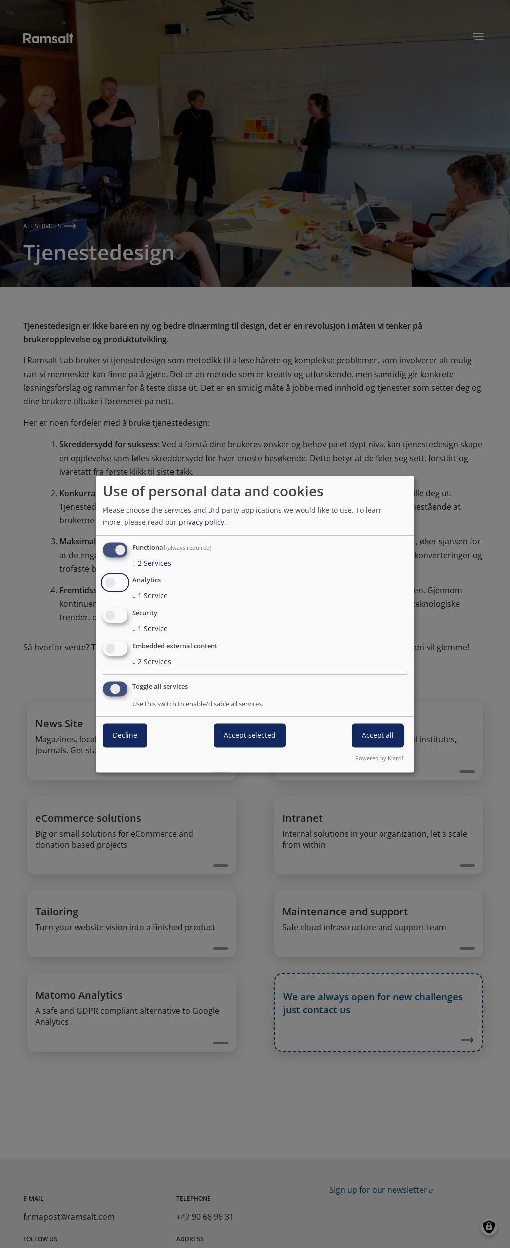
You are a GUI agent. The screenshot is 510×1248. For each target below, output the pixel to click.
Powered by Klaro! (379, 758)
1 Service (150, 596)
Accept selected (250, 735)
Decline (125, 735)
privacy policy (201, 522)
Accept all (378, 735)
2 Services (151, 563)
